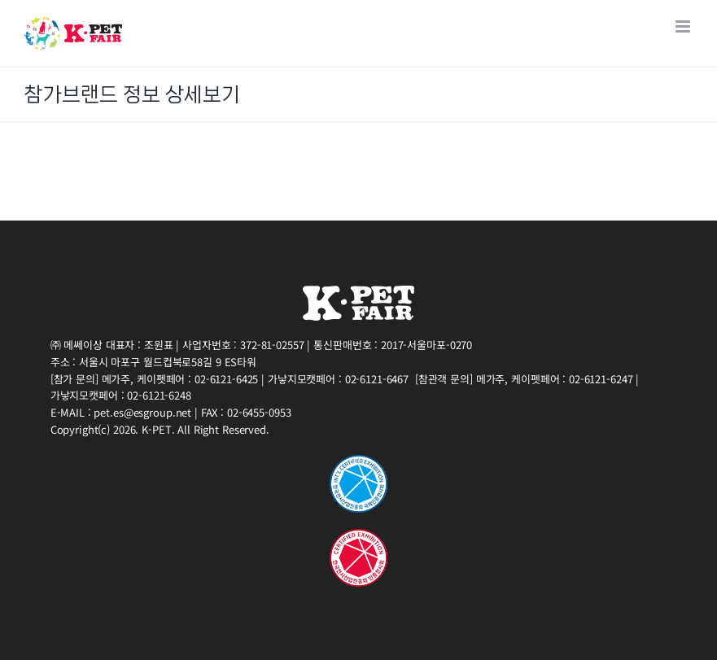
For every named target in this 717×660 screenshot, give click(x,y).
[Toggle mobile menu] (684, 26)
